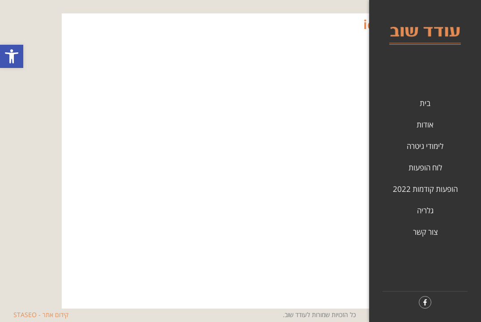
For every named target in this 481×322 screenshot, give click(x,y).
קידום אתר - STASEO (40, 314)
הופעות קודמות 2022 (425, 189)
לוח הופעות (425, 167)
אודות (425, 124)
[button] (11, 56)
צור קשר (425, 232)
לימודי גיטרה (425, 146)
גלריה (425, 210)
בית (425, 103)
